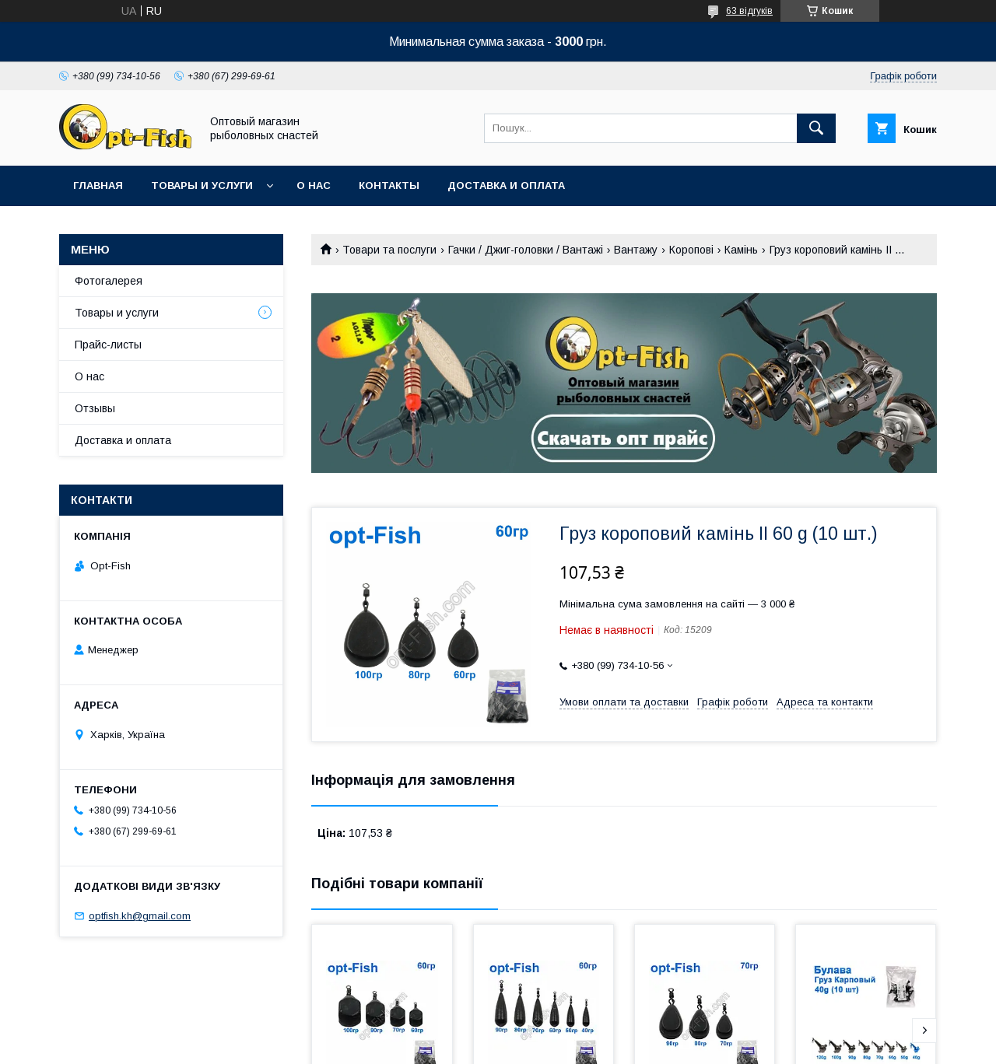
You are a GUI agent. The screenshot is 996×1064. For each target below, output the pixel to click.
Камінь (741, 249)
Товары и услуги (202, 185)
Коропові (691, 249)
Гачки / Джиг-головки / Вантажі (525, 249)
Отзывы (95, 408)
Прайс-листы (108, 344)
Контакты (389, 185)
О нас (313, 185)
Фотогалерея (108, 281)
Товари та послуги (389, 249)
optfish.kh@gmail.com (140, 916)
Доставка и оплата (506, 185)
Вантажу (636, 249)
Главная (98, 185)
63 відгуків (749, 10)
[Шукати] (816, 128)
